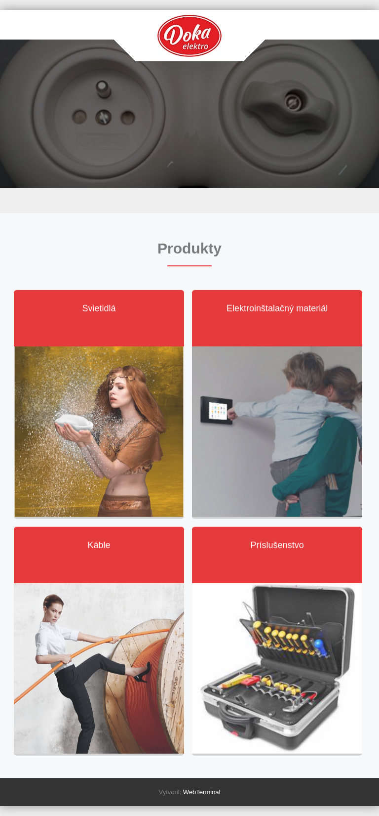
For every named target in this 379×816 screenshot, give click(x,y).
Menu (189, 200)
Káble (99, 546)
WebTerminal (202, 792)
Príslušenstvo (277, 546)
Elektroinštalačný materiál (277, 309)
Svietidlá (99, 309)
